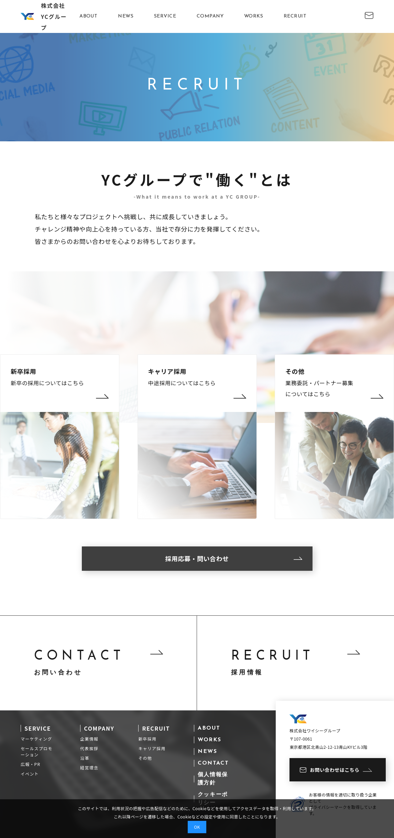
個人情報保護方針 (213, 779)
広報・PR (30, 764)
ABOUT (88, 16)
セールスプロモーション (36, 751)
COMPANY (210, 16)
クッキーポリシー (213, 799)
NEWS (125, 16)
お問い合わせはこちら (336, 769)
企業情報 (89, 739)
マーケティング (36, 739)
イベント (30, 774)
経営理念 (89, 767)
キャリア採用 (151, 748)
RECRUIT (295, 16)
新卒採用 (147, 739)
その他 (145, 758)
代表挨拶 (89, 748)
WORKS (253, 16)
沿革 (84, 758)
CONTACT (213, 763)
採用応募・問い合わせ (233, 558)
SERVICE (165, 16)
